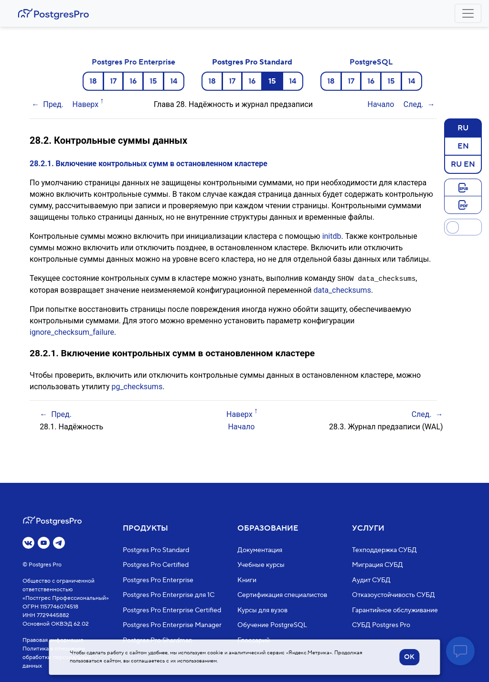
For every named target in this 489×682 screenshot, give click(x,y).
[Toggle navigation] (468, 13)
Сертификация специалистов (282, 595)
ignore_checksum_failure (72, 331)
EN (463, 145)
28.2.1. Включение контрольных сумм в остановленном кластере (148, 163)
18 (93, 81)
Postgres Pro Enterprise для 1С (168, 595)
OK (409, 657)
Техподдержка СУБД (384, 550)
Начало (381, 104)
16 (133, 81)
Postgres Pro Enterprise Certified (172, 610)
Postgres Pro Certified (156, 565)
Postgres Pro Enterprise (133, 62)
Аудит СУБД (371, 580)
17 (113, 81)
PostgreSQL (371, 62)
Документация (259, 550)
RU (462, 127)
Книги (246, 580)
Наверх (86, 104)
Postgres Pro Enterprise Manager (172, 625)
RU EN (463, 164)
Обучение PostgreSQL (272, 625)
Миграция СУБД (377, 565)
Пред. (53, 104)
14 (174, 81)
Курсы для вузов (262, 610)
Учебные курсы (261, 565)
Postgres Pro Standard (252, 62)
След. (414, 104)
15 (153, 81)
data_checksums (342, 289)
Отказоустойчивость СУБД (393, 595)
